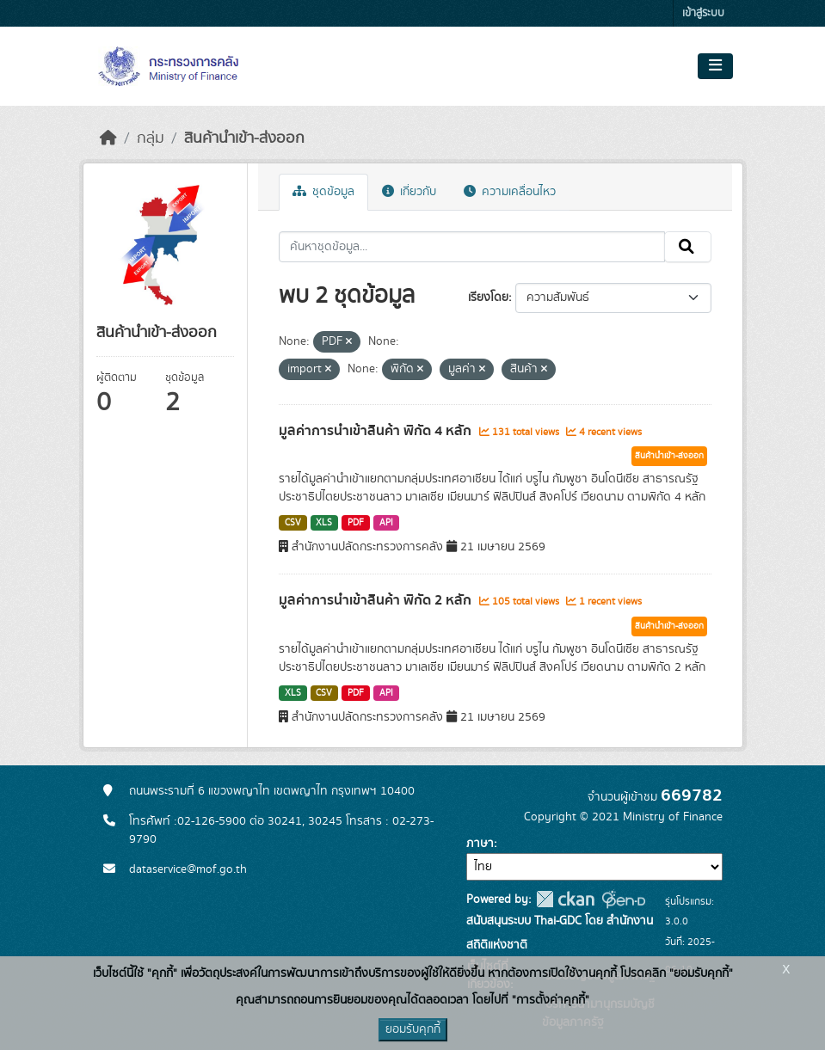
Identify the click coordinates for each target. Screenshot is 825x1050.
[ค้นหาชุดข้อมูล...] (472, 246)
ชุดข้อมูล (323, 191)
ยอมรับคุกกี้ (412, 1029)
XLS (324, 523)
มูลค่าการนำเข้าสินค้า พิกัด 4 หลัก (377, 431)
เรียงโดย (488, 297)
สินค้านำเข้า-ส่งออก (244, 138)
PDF (356, 523)
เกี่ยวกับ (409, 191)
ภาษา (480, 843)
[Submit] (687, 246)
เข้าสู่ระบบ (703, 13)
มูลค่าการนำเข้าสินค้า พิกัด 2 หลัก (377, 600)
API (386, 523)
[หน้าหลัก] (108, 138)
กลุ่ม (150, 138)
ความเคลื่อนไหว (510, 191)
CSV (293, 523)
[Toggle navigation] (715, 66)
